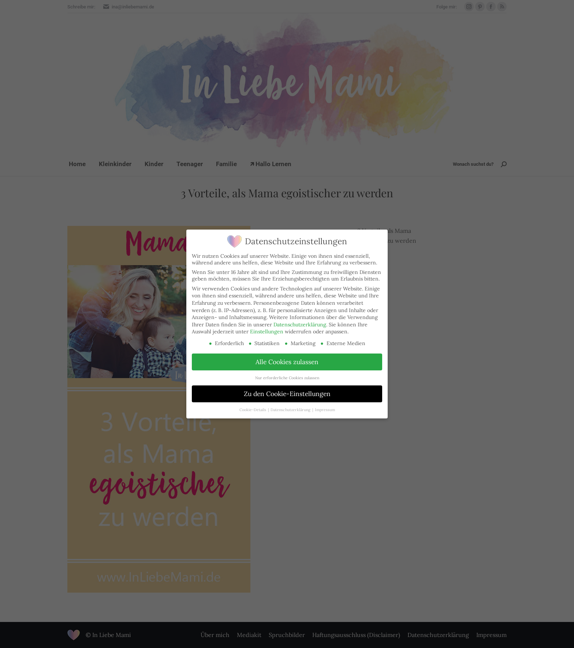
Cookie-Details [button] (253, 409)
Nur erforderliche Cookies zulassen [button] (287, 377)
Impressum (325, 409)
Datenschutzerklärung (299, 324)
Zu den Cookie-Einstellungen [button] (287, 393)
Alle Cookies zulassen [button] (287, 362)
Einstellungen (266, 331)
